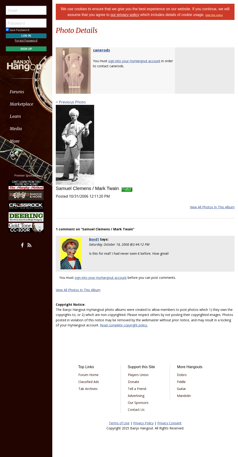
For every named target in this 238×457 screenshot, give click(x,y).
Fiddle (181, 382)
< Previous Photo (71, 102)
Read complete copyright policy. (124, 325)
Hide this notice (214, 15)
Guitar (181, 388)
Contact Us (136, 409)
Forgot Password (26, 40)
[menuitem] (26, 92)
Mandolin (184, 395)
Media (16, 128)
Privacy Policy (143, 423)
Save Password (17, 30)
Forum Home (88, 375)
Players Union (138, 375)
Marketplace (21, 104)
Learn (15, 116)
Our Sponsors (138, 402)
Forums (17, 91)
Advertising (136, 395)
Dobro (182, 375)
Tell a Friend (137, 388)
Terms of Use (119, 423)
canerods (101, 50)
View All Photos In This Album (212, 207)
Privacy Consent (169, 423)
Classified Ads (88, 382)
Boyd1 (94, 239)
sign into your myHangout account (134, 61)
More (15, 141)
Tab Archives (88, 388)
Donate (133, 382)
